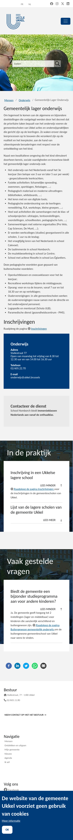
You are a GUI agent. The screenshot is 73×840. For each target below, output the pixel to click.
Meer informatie (11, 820)
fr (22, 4)
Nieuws (8, 754)
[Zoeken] (57, 63)
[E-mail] (43, 665)
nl (29, 4)
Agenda (8, 758)
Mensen (9, 100)
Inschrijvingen (37, 328)
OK (7, 829)
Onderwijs (24, 100)
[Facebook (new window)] (52, 4)
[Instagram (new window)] (57, 4)
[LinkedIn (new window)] (68, 4)
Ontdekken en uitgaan (15, 746)
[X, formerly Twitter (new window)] (63, 4)
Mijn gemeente (12, 750)
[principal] (65, 21)
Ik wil (7, 762)
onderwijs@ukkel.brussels (25, 377)
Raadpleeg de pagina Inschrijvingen (32, 489)
